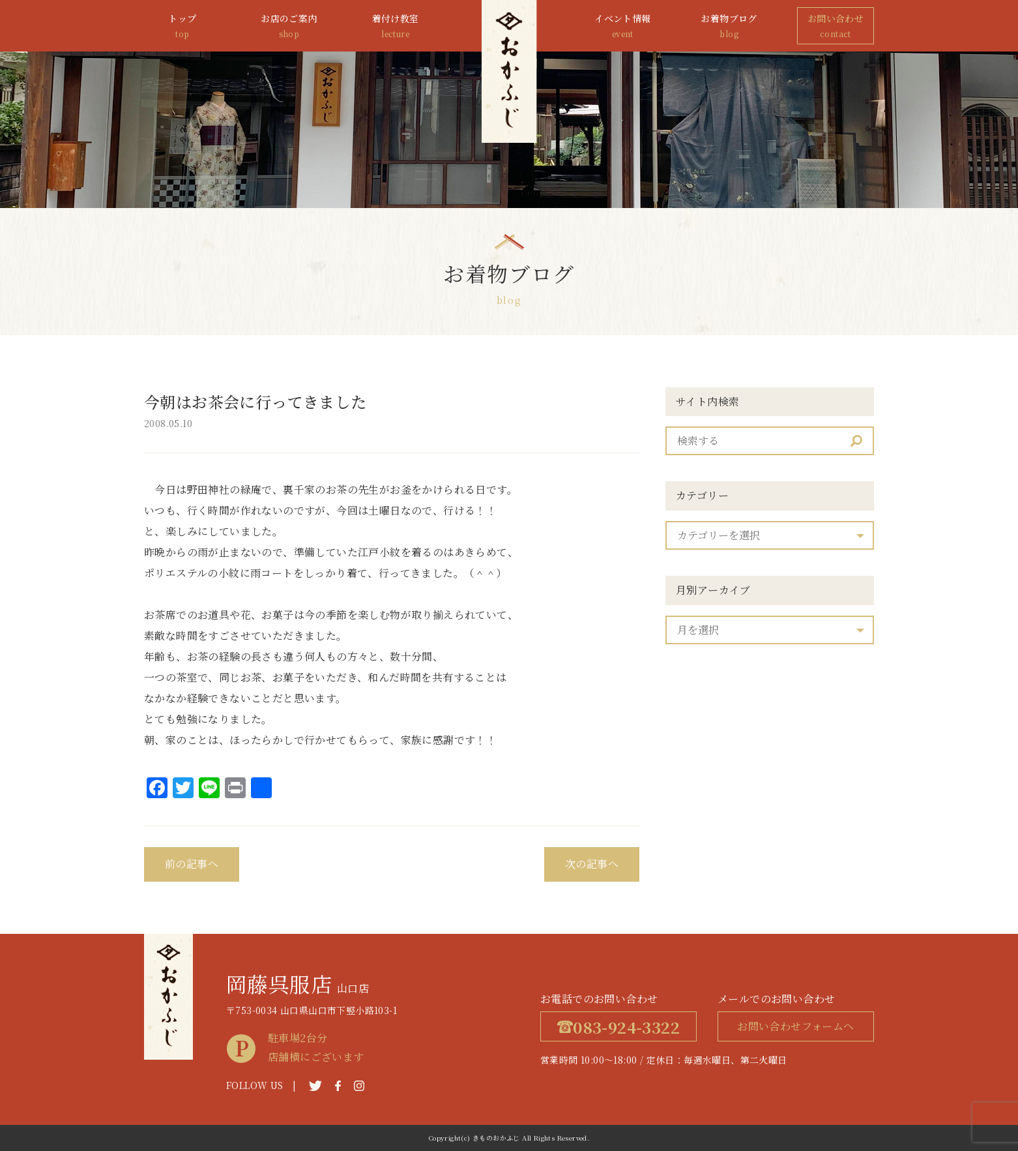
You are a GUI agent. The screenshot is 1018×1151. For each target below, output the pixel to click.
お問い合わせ (835, 26)
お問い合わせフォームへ (795, 1026)
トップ (182, 26)
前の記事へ (191, 863)
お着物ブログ (729, 26)
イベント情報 (622, 26)
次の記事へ (591, 863)
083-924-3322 (618, 1026)
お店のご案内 (288, 26)
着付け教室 (395, 26)
